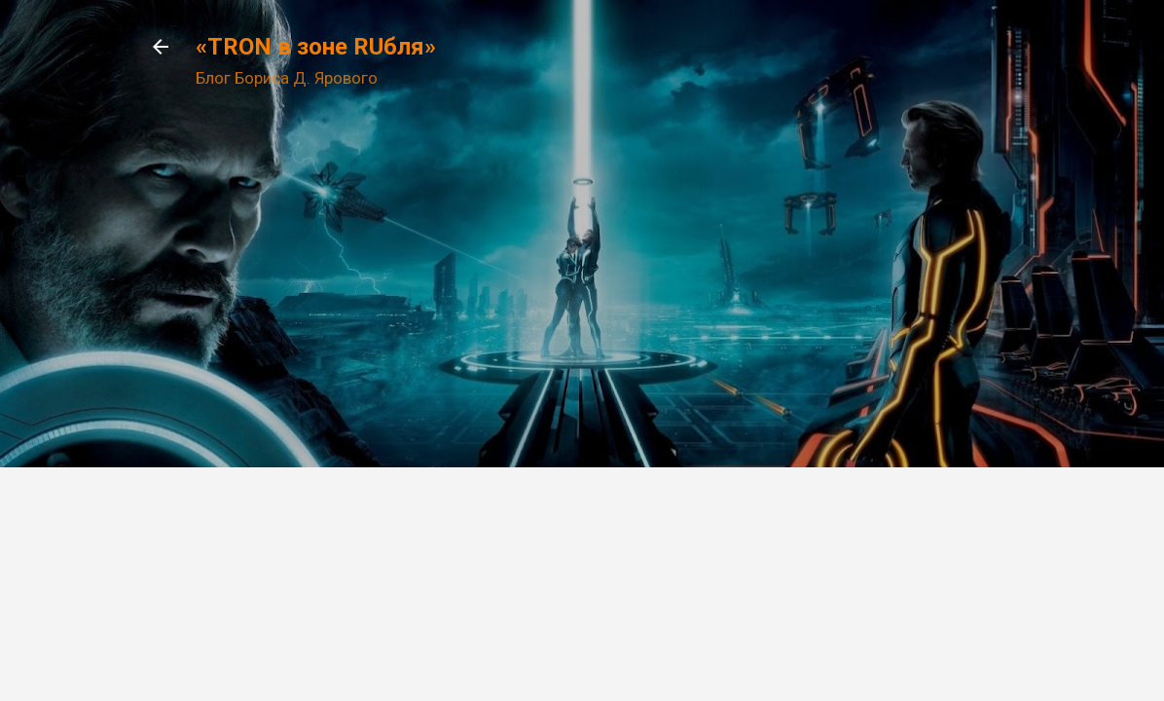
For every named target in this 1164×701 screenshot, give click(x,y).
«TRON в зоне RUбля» (316, 46)
